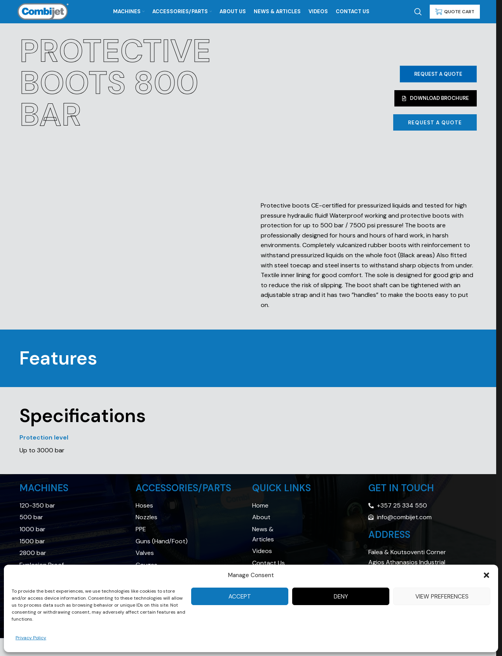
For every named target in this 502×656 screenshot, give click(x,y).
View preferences (442, 596)
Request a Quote (438, 74)
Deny (341, 596)
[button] (486, 575)
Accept (239, 596)
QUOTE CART (454, 11)
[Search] (418, 11)
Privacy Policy (31, 638)
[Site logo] (43, 11)
